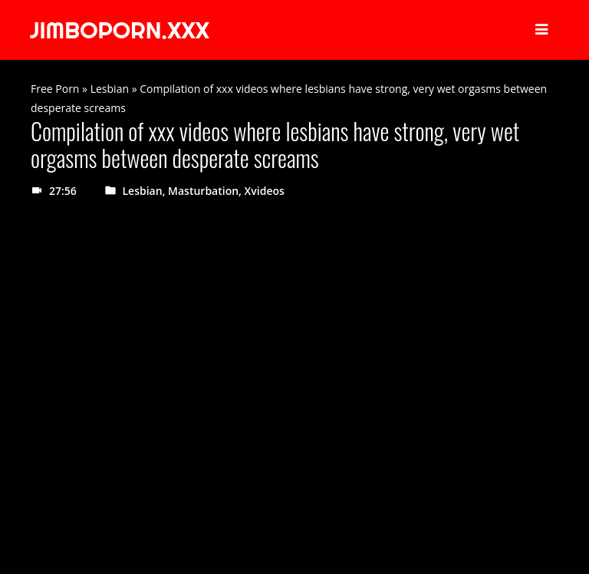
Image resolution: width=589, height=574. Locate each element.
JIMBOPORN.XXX (119, 29)
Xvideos (265, 190)
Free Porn (55, 88)
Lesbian (109, 88)
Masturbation (203, 190)
